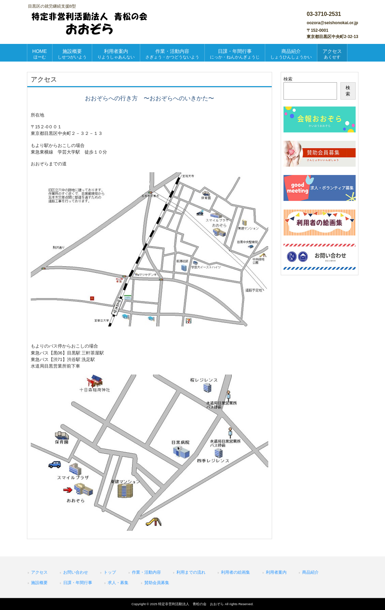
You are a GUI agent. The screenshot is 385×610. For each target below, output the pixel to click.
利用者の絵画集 (235, 572)
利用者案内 (276, 572)
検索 (287, 79)
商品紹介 (310, 572)
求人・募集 (118, 582)
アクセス (39, 572)
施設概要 (39, 582)
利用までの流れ (190, 572)
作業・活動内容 (146, 572)
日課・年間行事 (77, 582)
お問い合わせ (75, 572)
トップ (110, 572)
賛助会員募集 (156, 582)
